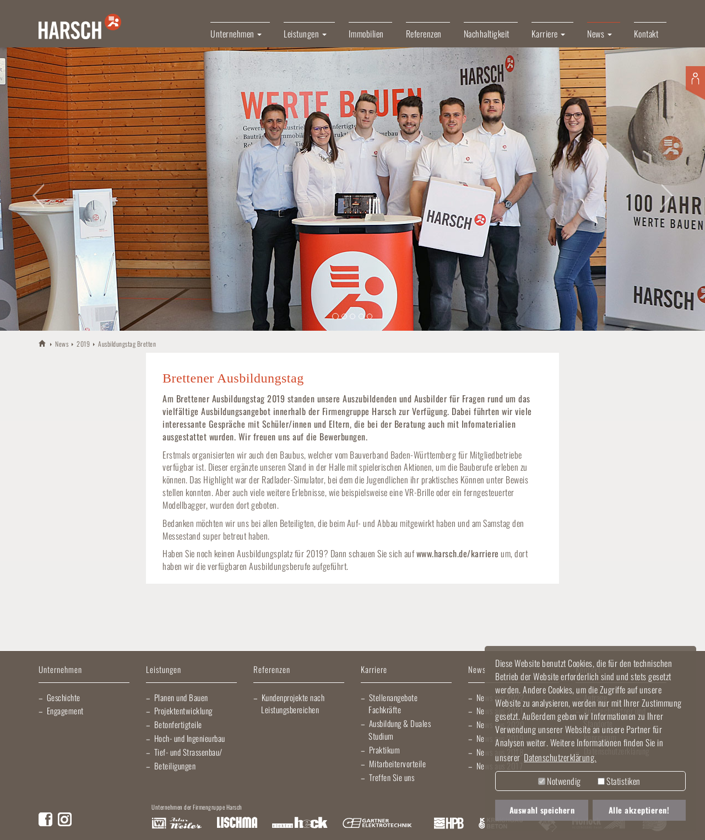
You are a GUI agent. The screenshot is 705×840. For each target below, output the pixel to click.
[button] (35, 189)
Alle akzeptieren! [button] (639, 810)
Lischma (236, 823)
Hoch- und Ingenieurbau (189, 738)
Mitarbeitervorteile (397, 763)
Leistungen (163, 670)
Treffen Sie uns (392, 777)
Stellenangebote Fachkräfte (392, 703)
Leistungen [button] (305, 33)
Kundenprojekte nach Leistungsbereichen (292, 703)
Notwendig (559, 781)
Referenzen (424, 33)
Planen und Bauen (181, 697)
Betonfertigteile (178, 724)
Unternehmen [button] (236, 33)
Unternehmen (60, 670)
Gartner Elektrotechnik (377, 823)
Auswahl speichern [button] (542, 810)
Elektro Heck (300, 823)
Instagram (65, 819)
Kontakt (646, 33)
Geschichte (63, 697)
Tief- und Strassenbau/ (188, 752)
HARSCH (43, 343)
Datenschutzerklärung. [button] (560, 757)
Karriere (374, 670)
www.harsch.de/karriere (457, 553)
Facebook (45, 819)
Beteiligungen (175, 766)
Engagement (65, 710)
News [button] (599, 33)
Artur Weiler (176, 823)
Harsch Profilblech (449, 823)
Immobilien (366, 33)
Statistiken (619, 781)
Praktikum (384, 750)
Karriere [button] (549, 33)
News (61, 343)
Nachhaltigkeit (486, 33)
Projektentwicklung (183, 710)
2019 (83, 343)
